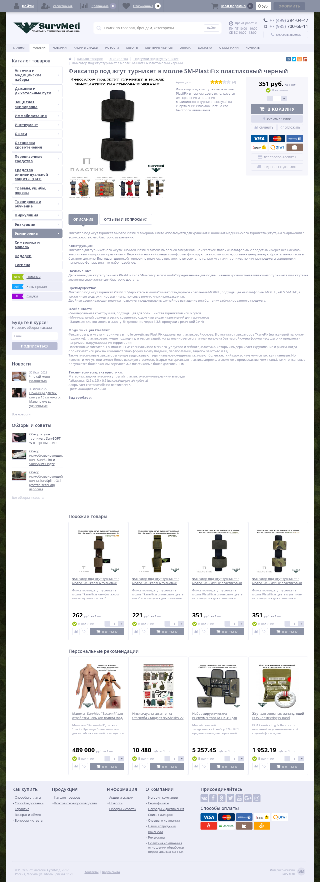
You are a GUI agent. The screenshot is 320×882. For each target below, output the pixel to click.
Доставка (205, 47)
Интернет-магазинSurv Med (287, 872)
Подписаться (34, 346)
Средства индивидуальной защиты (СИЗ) (37, 174)
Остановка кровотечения (37, 145)
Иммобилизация (37, 115)
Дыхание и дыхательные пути (37, 90)
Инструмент (37, 124)
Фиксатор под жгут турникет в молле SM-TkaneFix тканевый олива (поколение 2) (155, 583)
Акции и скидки (86, 47)
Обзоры (132, 47)
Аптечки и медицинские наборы (37, 75)
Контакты (253, 47)
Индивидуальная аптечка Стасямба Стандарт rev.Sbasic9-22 (158, 715)
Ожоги (37, 133)
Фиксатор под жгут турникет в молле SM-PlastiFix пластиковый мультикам (277, 583)
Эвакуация (37, 224)
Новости (112, 47)
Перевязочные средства (37, 158)
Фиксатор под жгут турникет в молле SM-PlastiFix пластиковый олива (217, 583)
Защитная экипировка (37, 104)
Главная (19, 47)
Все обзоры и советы (28, 498)
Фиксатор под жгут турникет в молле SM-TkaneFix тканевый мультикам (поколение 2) (95, 583)
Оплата (185, 47)
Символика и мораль (27, 244)
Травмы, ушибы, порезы (37, 190)
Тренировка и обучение (37, 203)
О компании (228, 47)
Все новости (21, 414)
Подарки (23, 255)
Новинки (59, 47)
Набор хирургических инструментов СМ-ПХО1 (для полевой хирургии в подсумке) (216, 717)
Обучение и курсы (158, 47)
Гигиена (22, 264)
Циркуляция (37, 215)
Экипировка (37, 233)
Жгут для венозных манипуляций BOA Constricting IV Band (278, 715)
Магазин (39, 47)
